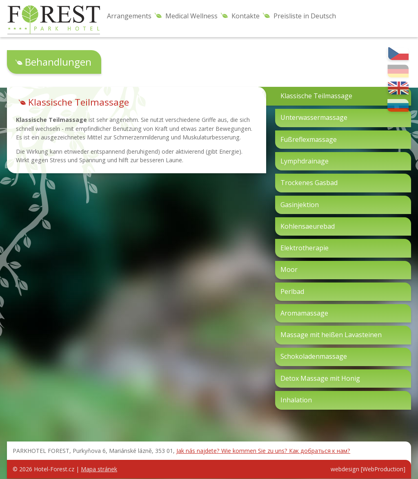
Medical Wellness (191, 15)
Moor (289, 269)
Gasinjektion (299, 204)
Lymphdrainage (304, 161)
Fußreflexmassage (308, 139)
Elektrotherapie (304, 247)
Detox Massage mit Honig (320, 378)
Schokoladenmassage (313, 356)
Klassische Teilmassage (316, 95)
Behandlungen (58, 61)
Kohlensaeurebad (307, 226)
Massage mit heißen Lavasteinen (331, 334)
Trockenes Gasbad (309, 182)
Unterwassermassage (313, 117)
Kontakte (245, 15)
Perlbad (292, 291)
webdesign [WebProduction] (368, 469)
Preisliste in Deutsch (304, 15)
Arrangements (129, 15)
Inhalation (296, 399)
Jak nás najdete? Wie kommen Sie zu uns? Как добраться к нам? (263, 451)
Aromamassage (304, 313)
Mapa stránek (99, 469)
